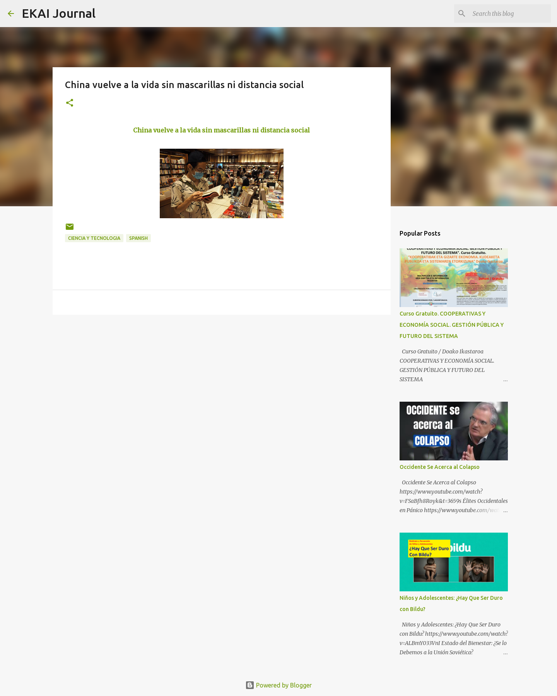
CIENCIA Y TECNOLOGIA (94, 238)
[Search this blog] (510, 13)
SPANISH (138, 238)
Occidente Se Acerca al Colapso (440, 467)
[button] (69, 103)
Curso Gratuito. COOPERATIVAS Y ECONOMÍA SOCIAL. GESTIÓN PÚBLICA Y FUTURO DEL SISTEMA (452, 325)
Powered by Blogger (278, 685)
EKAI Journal (59, 13)
